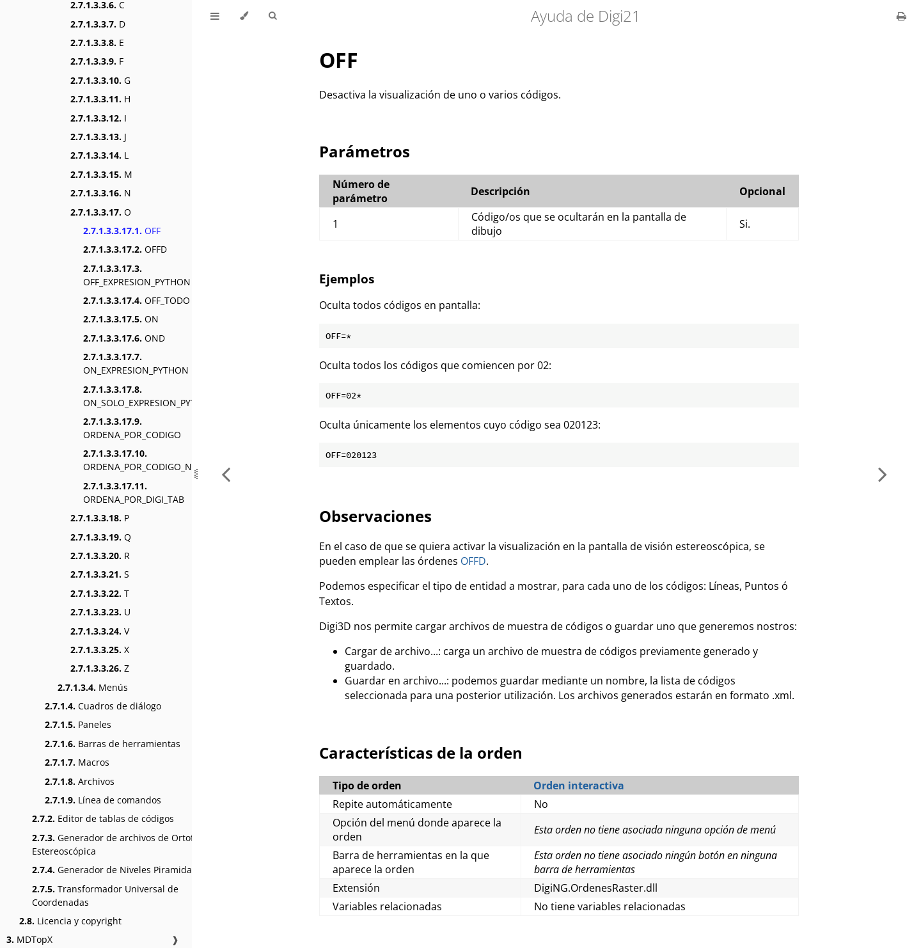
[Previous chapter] (226, 474)
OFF (122, 231)
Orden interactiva (578, 785)
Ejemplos (346, 279)
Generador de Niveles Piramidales (118, 870)
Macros (77, 762)
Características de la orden (421, 752)
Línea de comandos (103, 800)
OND (124, 338)
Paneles (78, 724)
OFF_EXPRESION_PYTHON (137, 275)
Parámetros (364, 151)
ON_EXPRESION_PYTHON (136, 363)
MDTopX (29, 939)
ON (121, 319)
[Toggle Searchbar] (272, 16)
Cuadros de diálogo (103, 706)
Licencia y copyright (70, 921)
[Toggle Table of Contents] (215, 16)
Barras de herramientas (112, 744)
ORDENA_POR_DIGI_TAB (133, 492)
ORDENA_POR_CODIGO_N (137, 460)
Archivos (79, 781)
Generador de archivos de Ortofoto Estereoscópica (119, 844)
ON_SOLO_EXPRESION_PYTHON (149, 396)
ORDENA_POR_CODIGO (132, 428)
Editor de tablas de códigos (103, 818)
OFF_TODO (136, 300)
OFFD (125, 249)
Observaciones (375, 515)
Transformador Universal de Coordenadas (105, 895)
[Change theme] (244, 16)
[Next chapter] (882, 474)
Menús (93, 687)
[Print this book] (901, 16)
